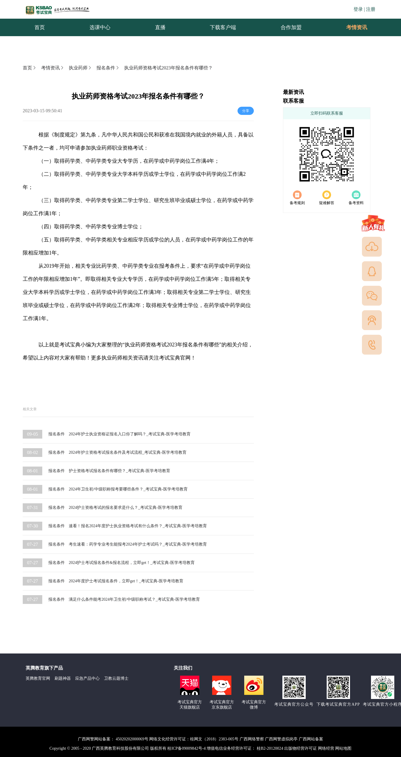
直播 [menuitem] (160, 27)
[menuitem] (356, 27)
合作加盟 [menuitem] (291, 27)
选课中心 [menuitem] (99, 27)
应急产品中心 (87, 678)
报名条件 (108, 67)
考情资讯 (352, 27)
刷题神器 (62, 678)
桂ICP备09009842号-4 (186, 748)
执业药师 (80, 67)
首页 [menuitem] (39, 27)
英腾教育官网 (38, 678)
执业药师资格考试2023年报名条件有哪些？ (168, 67)
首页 (30, 67)
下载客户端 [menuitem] (223, 27)
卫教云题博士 (116, 678)
